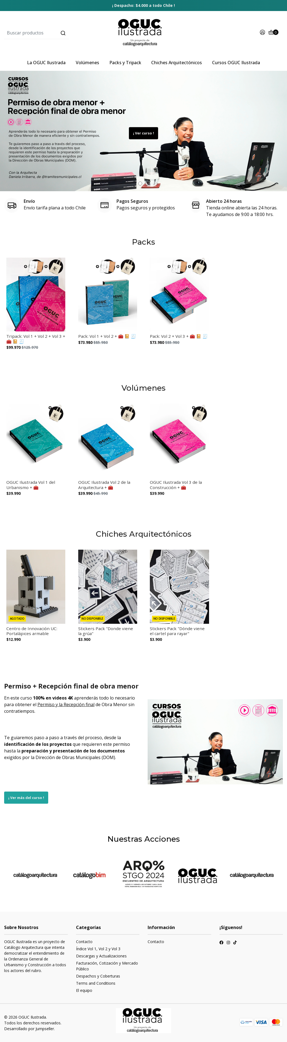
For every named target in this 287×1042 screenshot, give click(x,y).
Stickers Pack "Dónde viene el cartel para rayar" (177, 631)
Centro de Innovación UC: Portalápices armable (31, 631)
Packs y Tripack (125, 63)
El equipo (84, 990)
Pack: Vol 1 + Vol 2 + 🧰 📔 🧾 (107, 336)
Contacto (84, 941)
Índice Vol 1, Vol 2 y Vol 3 (98, 948)
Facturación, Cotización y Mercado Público (107, 965)
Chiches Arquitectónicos (176, 63)
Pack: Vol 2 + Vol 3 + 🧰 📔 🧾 (179, 336)
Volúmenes (87, 63)
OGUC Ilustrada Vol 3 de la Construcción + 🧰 (176, 485)
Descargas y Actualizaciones (101, 956)
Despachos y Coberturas (98, 976)
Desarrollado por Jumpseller (29, 1028)
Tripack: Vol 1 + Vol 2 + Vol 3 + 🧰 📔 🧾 (35, 339)
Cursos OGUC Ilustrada (236, 63)
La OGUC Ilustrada (46, 63)
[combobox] (50, 33)
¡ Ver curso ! (143, 133)
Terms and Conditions (95, 983)
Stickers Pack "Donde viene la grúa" (105, 631)
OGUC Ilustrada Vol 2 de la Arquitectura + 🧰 (104, 485)
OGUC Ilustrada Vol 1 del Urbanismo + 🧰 (30, 485)
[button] (140, 183)
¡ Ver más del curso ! (26, 797)
